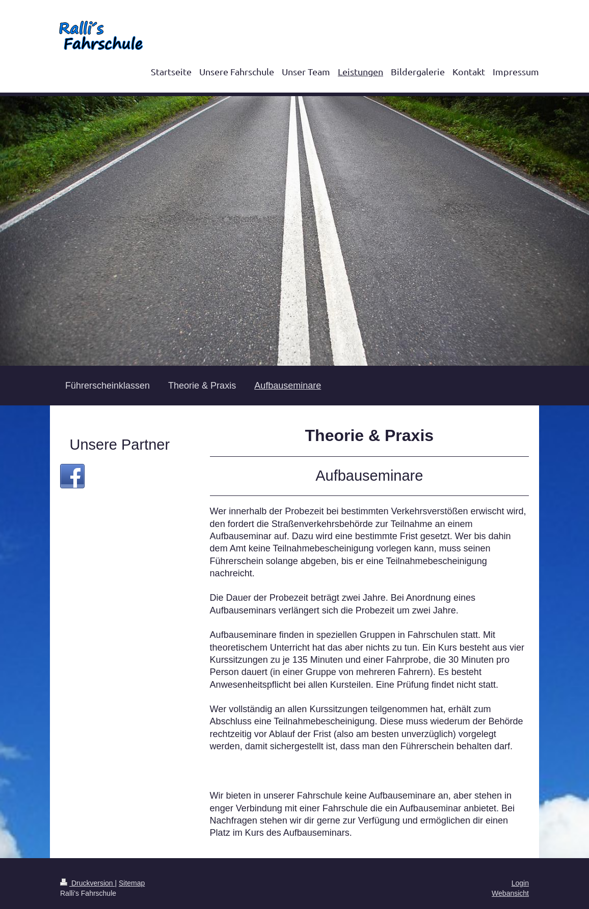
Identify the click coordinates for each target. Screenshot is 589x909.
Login (520, 883)
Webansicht (510, 893)
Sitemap (132, 883)
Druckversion (87, 883)
